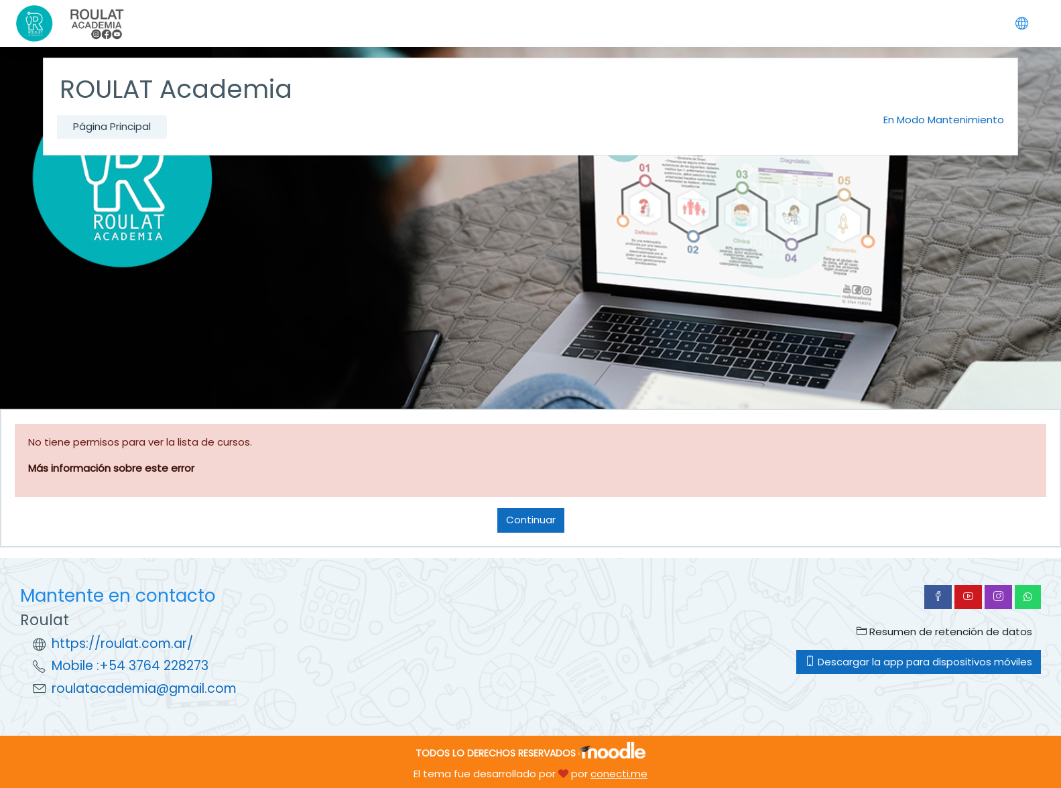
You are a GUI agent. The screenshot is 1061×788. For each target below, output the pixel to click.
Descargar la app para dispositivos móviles (918, 662)
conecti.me (618, 774)
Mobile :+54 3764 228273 (130, 666)
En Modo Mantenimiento (943, 120)
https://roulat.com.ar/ (122, 644)
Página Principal (112, 126)
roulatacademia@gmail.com (144, 688)
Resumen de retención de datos (944, 632)
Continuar (531, 520)
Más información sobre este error (111, 468)
